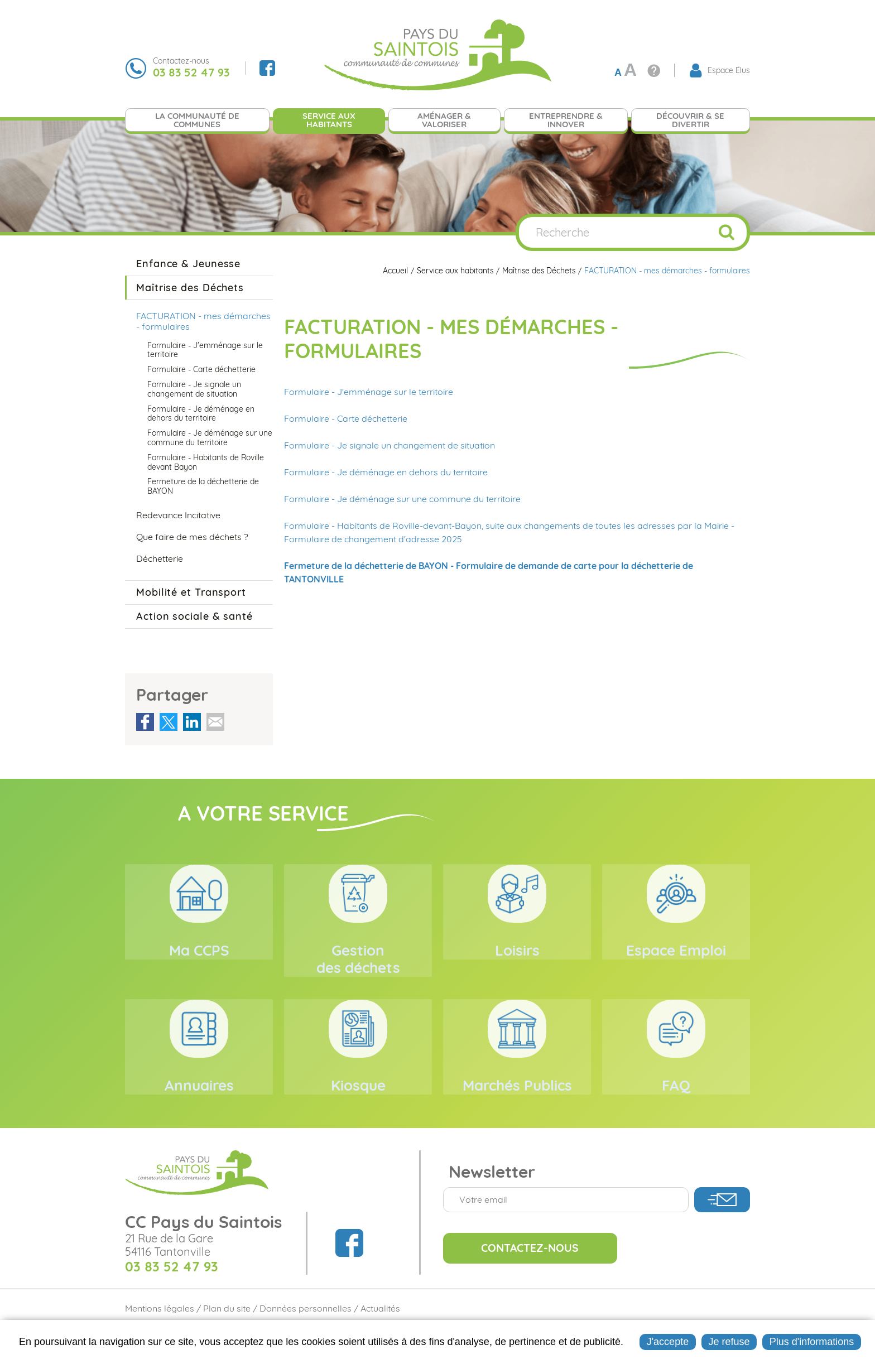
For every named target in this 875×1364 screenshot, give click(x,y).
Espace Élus (729, 70)
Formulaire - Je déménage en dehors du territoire (386, 472)
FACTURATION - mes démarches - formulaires (667, 271)
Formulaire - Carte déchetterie (345, 418)
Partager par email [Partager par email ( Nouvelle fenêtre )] (215, 722)
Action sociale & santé (194, 616)
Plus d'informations (812, 1341)
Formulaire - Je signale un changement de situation (389, 445)
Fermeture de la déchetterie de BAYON (203, 486)
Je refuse (728, 1341)
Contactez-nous (534, 1275)
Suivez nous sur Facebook (267, 68)
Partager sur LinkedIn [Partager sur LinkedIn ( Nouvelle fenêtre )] (192, 722)
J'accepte (668, 1341)
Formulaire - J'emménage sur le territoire (368, 391)
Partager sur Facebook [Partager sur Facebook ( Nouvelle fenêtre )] (145, 722)
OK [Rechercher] (726, 232)
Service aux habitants (452, 271)
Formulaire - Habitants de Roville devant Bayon (205, 462)
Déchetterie (159, 558)
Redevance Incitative (178, 514)
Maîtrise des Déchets (537, 271)
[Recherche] (612, 232)
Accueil (392, 271)
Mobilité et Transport (191, 592)
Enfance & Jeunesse (188, 263)
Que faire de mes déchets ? (192, 536)
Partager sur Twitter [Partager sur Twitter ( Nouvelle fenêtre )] (168, 722)
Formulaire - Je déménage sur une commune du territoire (402, 498)
